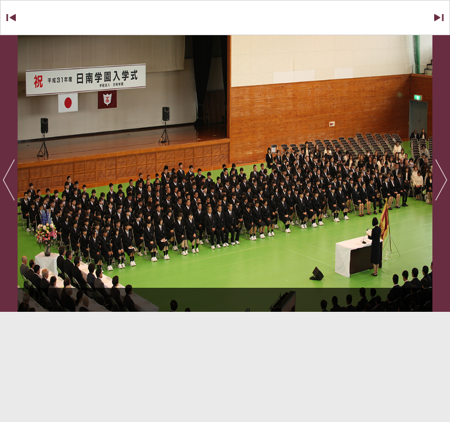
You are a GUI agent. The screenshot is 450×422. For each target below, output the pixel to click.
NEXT (424, 18)
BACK (25, 18)
